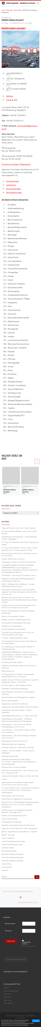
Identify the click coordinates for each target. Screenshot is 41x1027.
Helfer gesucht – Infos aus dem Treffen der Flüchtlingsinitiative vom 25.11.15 (16, 725)
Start (3, 10)
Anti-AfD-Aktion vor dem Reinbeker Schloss (17, 685)
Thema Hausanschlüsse (9, 819)
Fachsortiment (12, 181)
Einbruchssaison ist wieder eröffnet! (14, 767)
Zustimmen (36, 1020)
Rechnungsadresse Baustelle (11, 822)
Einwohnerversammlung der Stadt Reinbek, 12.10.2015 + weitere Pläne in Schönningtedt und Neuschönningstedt (19, 761)
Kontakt (6, 988)
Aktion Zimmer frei (8, 671)
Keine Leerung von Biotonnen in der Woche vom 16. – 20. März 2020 (20, 554)
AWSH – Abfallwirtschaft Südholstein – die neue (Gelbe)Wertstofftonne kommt (18, 585)
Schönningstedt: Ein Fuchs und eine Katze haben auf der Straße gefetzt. (19, 642)
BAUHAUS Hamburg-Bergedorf (14, 28)
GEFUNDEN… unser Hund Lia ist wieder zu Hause (19, 575)
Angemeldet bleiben (26, 943)
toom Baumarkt (7, 867)
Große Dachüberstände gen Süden (13, 841)
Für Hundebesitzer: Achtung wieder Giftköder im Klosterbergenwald (18, 648)
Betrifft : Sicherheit (8, 835)
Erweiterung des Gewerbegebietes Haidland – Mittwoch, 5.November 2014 (17, 811)
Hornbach (5, 870)
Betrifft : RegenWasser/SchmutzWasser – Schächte (19, 832)
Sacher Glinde (6, 864)
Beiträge (9, 10)
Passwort (8, 930)
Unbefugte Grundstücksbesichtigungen (15, 689)
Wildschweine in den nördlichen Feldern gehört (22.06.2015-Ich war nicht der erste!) (17, 783)
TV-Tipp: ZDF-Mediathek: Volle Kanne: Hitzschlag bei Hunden (20, 543)
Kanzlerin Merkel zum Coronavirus (13, 559)
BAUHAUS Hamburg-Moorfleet (12, 861)
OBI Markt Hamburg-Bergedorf (13, 857)
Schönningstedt (18, 1016)
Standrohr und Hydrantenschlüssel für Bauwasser (18, 825)
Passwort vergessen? (29, 946)
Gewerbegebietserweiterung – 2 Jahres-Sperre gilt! (20, 716)
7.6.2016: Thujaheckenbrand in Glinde (15, 638)
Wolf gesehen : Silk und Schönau (13, 796)
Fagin (6, 23)
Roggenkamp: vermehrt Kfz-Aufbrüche (15, 704)
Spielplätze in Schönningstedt (12, 626)
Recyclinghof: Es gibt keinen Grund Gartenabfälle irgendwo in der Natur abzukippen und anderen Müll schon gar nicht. (19, 592)
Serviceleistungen (14, 192)
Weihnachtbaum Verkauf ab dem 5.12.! (15, 741)
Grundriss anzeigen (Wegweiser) (16, 164)
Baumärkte (17, 10)
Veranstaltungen (13, 188)
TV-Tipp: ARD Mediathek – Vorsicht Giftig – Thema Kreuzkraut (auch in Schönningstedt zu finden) (19, 549)
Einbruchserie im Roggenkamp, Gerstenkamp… (17, 799)
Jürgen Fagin (7, 1000)
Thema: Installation (8, 838)
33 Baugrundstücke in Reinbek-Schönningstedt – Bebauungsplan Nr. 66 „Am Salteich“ (18, 675)
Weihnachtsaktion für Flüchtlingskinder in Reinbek (18, 697)
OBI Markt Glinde (8, 848)
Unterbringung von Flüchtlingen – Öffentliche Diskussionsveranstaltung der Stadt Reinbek (17, 720)
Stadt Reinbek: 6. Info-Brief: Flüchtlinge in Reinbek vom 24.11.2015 (19, 736)
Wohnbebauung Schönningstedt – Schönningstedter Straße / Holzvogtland (19, 538)
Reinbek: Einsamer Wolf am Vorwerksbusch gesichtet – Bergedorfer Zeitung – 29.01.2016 (20, 681)
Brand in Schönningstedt (10, 700)
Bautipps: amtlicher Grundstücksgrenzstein (16, 620)
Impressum (7, 994)
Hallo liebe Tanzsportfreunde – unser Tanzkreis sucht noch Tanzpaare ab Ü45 (20, 771)
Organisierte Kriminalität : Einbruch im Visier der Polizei (20, 776)
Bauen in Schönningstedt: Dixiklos (13, 616)
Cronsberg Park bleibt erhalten (12, 662)
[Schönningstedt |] (19, 3)
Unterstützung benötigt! (10, 756)
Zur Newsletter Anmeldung (15, 959)
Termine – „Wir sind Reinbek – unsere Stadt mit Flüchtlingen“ (18, 752)
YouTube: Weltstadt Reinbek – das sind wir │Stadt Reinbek (19, 532)
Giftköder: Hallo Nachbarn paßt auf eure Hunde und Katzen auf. (19, 667)
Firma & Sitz (11, 99)
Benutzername (10, 923)
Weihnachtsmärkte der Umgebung (13, 744)
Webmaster (7, 997)
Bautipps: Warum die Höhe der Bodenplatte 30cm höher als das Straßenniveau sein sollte (19, 606)
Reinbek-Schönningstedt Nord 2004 (14, 815)
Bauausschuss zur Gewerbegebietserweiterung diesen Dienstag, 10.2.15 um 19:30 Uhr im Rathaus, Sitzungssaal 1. (20, 804)
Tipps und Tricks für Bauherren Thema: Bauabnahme (19, 828)
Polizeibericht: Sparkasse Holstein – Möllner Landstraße (16, 711)
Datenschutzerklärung (10, 991)
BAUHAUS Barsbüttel (9, 851)
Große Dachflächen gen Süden (12, 844)
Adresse (9, 96)
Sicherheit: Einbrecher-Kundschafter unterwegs (18, 747)
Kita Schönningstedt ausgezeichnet (13, 629)
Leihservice (11, 185)
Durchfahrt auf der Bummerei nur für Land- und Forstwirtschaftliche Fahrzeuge (18, 633)
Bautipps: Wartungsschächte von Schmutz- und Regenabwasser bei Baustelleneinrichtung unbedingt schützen (19, 599)
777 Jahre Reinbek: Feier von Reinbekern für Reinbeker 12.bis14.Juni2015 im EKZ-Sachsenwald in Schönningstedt (20, 790)
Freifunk (4, 779)
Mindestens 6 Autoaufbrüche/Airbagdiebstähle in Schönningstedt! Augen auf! (18, 580)
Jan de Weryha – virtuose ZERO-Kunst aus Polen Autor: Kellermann (18, 731)
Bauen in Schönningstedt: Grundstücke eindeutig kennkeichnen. (18, 612)
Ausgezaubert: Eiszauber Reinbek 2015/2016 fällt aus (20, 707)
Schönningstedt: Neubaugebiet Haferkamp (16, 623)
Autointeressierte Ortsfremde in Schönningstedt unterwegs (18, 693)
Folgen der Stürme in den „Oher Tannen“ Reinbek (18, 528)
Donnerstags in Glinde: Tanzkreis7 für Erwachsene (19, 562)
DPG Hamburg (8, 1003)
